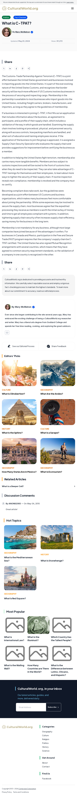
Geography (46, 390)
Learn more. (70, 2)
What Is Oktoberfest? (13, 393)
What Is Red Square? (15, 598)
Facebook (46, 778)
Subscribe (53, 707)
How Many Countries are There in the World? (38, 668)
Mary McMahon (22, 32)
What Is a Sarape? (49, 432)
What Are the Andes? (51, 393)
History (6, 429)
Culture (6, 390)
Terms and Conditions (21, 792)
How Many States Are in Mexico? (19, 471)
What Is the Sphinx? (12, 432)
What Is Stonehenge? (52, 560)
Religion (45, 739)
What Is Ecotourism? (51, 471)
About (45, 762)
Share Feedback (56, 346)
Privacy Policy (7, 792)
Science (45, 750)
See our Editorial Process (20, 346)
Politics (45, 743)
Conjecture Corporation (27, 789)
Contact (46, 766)
